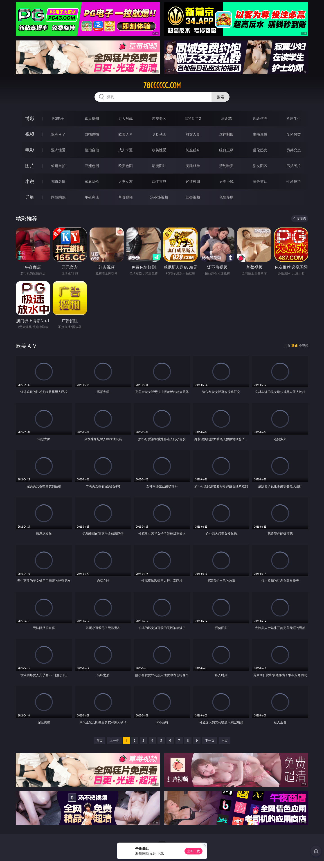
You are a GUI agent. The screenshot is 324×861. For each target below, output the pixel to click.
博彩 (29, 118)
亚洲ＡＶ (58, 134)
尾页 (224, 740)
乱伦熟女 (260, 149)
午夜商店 (92, 197)
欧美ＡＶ (125, 134)
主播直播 (260, 134)
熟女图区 (260, 165)
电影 (29, 150)
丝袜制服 (226, 134)
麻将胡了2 (192, 118)
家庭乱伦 (92, 181)
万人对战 (125, 118)
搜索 (220, 96)
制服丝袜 (193, 149)
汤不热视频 (159, 197)
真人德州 (92, 118)
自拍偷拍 (92, 134)
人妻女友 (125, 181)
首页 (99, 740)
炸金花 (226, 118)
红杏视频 (193, 197)
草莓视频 (125, 197)
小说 (29, 181)
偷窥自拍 (58, 165)
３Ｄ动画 (159, 134)
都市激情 (58, 181)
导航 (29, 197)
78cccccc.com (162, 85)
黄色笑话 (260, 181)
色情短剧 (226, 197)
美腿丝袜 (193, 165)
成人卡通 (125, 149)
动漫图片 (159, 165)
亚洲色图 (92, 165)
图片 (29, 166)
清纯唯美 (226, 165)
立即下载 (193, 851)
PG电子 (58, 118)
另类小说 (226, 181)
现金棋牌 (260, 118)
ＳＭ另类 (293, 134)
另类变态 (293, 149)
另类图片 (293, 165)
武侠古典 (159, 181)
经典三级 (226, 149)
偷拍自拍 (92, 149)
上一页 (114, 740)
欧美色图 (125, 165)
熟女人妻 (193, 134)
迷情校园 (193, 181)
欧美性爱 (159, 149)
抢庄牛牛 (293, 118)
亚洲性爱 (58, 149)
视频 (29, 134)
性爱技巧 (293, 181)
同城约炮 (58, 197)
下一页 (209, 740)
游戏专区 (159, 118)
